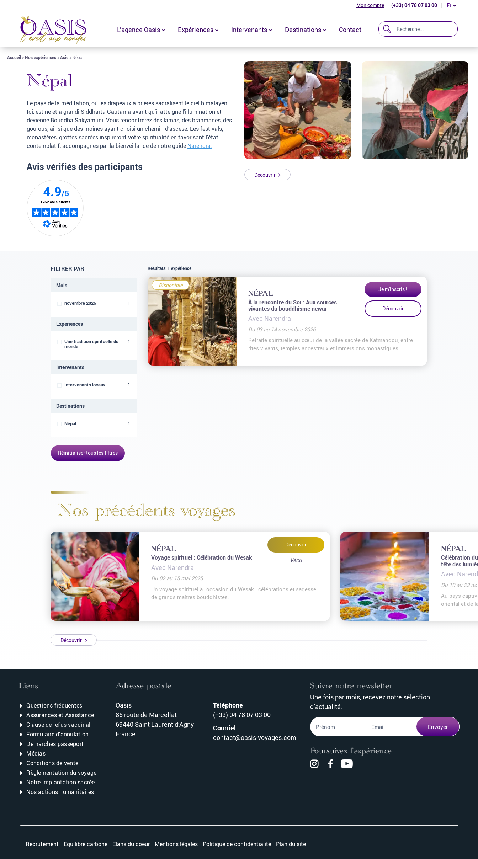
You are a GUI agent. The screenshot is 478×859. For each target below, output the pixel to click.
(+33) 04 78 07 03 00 (414, 5)
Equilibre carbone (85, 844)
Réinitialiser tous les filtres (88, 452)
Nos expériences (40, 57)
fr (449, 5)
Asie (64, 57)
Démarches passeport (55, 744)
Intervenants (249, 29)
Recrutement (42, 844)
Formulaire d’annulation (57, 734)
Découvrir (393, 308)
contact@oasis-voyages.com (254, 737)
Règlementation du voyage (61, 773)
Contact (350, 29)
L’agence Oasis (138, 29)
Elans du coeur (131, 844)
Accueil (14, 57)
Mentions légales (176, 844)
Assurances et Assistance (60, 715)
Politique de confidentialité (237, 844)
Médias (36, 753)
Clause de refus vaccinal (58, 725)
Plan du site (291, 844)
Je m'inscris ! (392, 289)
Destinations (303, 29)
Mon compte (370, 5)
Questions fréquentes (54, 705)
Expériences (195, 29)
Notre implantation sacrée (60, 782)
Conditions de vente (52, 763)
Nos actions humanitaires (60, 792)
